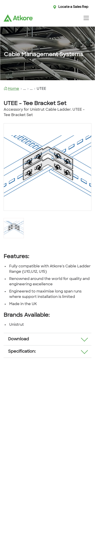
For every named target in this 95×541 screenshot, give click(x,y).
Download (18, 339)
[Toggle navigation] (86, 18)
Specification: (22, 352)
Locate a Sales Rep (73, 7)
